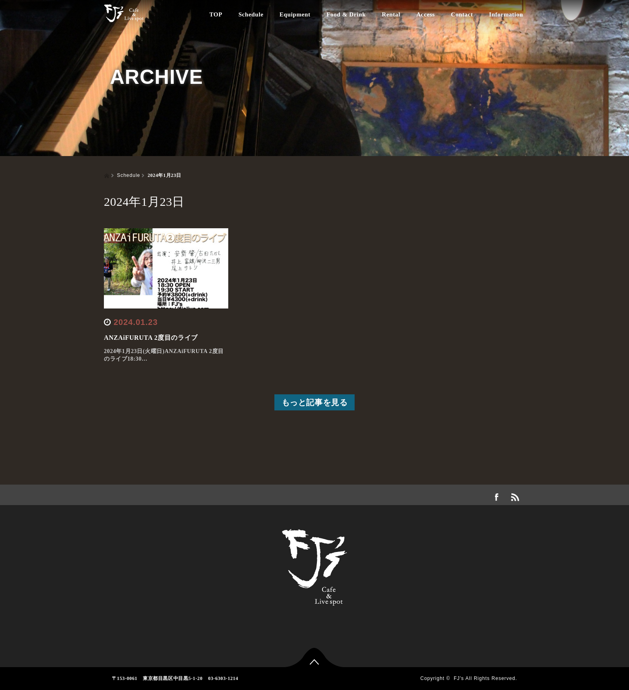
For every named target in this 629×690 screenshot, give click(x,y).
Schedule (250, 14)
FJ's (459, 678)
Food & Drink (346, 14)
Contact (462, 14)
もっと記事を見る (315, 402)
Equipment (295, 14)
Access (425, 14)
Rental (391, 14)
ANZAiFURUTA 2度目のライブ (151, 337)
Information (506, 14)
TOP (215, 14)
